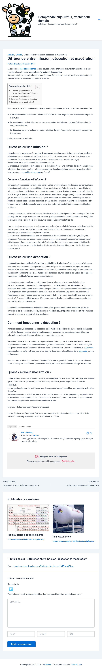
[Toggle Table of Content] (36, 87)
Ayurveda (89, 348)
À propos (12, 427)
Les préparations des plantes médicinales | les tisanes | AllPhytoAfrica (43, 566)
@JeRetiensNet (68, 461)
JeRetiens (35, 435)
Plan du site (77, 665)
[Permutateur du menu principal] (99, 20)
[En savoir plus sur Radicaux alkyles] (68, 518)
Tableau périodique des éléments (25, 534)
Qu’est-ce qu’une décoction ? (22, 96)
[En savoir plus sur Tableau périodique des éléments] (28, 518)
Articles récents (25, 427)
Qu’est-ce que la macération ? (22, 102)
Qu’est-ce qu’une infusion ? (21, 91)
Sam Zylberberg (26, 433)
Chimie (25, 539)
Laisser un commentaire (62, 541)
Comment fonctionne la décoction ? (25, 99)
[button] (11, 589)
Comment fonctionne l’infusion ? (26, 93)
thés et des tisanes (28, 69)
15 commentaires (14, 539)
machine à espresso (32, 172)
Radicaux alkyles (62, 536)
